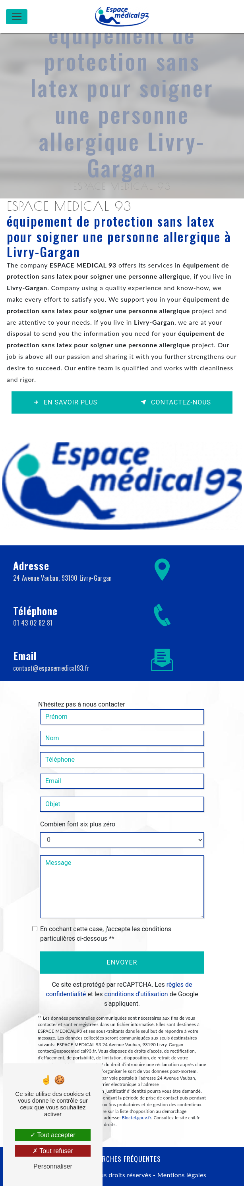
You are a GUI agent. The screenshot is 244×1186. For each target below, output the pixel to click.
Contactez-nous (175, 402)
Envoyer (122, 945)
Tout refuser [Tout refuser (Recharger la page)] (53, 1150)
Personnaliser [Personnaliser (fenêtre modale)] (52, 1166)
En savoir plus (65, 402)
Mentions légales (180, 1174)
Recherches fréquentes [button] (122, 1158)
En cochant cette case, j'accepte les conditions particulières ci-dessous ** (105, 916)
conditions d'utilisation (136, 977)
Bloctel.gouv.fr (136, 1100)
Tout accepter (52, 1135)
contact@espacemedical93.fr (51, 651)
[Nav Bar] (16, 16)
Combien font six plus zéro (77, 807)
